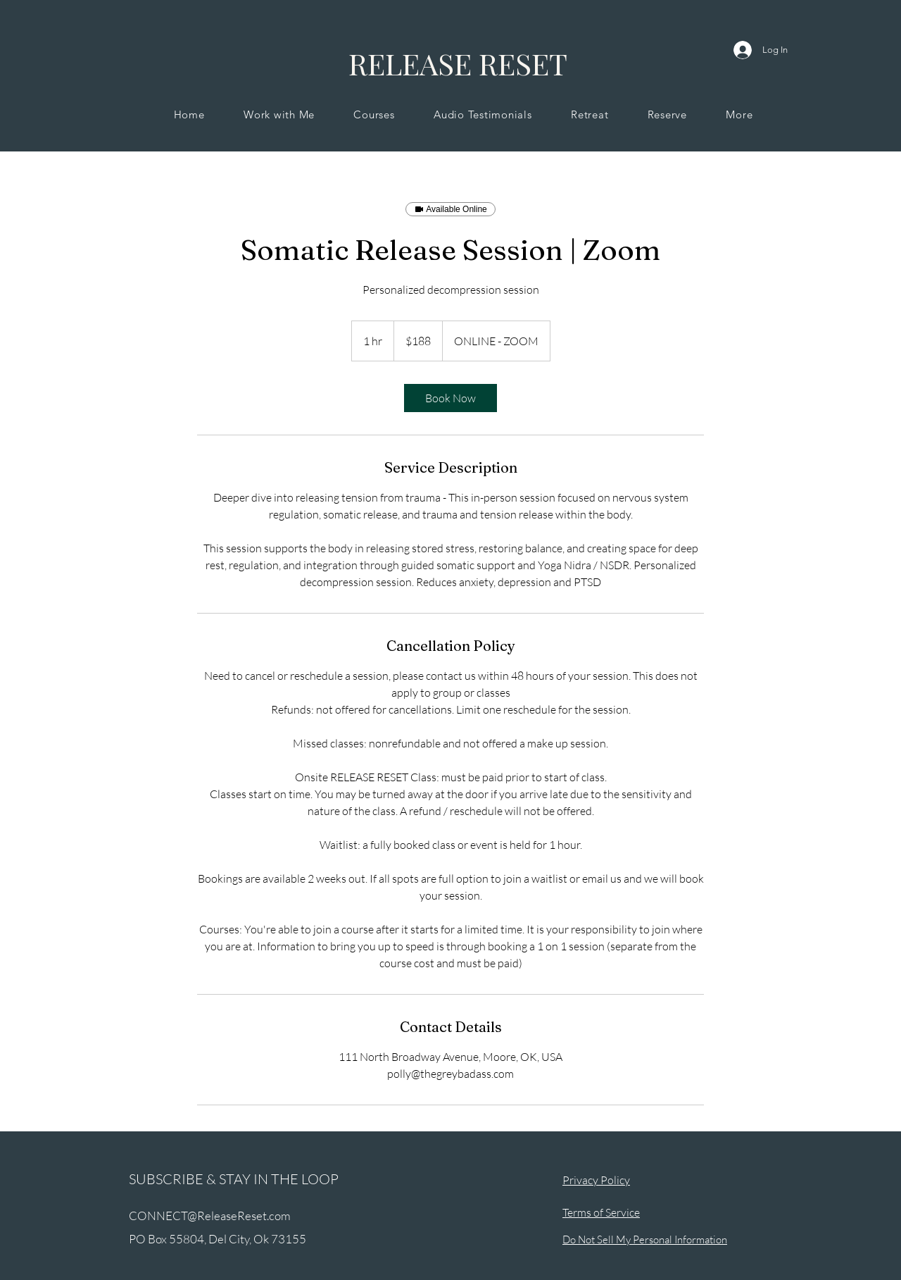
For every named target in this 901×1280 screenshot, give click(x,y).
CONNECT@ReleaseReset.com (210, 1215)
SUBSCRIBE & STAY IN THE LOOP (234, 1179)
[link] (450, 398)
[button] (279, 114)
